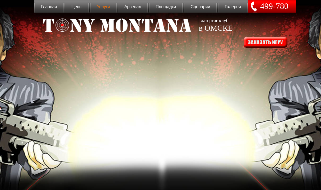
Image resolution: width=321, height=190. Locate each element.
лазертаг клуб (215, 25)
